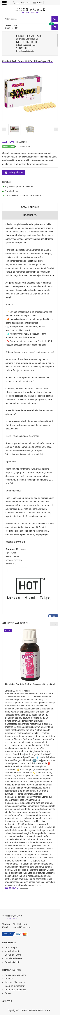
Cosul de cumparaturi (15, 986)
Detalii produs (30, 207)
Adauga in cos (16, 172)
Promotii (8, 978)
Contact (8, 993)
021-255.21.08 (21, 2)
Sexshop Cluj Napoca (15, 982)
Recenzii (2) (30, 215)
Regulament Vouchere (15, 975)
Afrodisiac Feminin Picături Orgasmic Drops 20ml (30, 684)
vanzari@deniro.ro (21, 927)
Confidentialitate (12, 962)
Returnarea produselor (15, 989)
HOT (15, 563)
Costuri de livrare (13, 955)
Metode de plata (12, 951)
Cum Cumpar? (12, 947)
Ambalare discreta (13, 958)
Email (37, 2)
